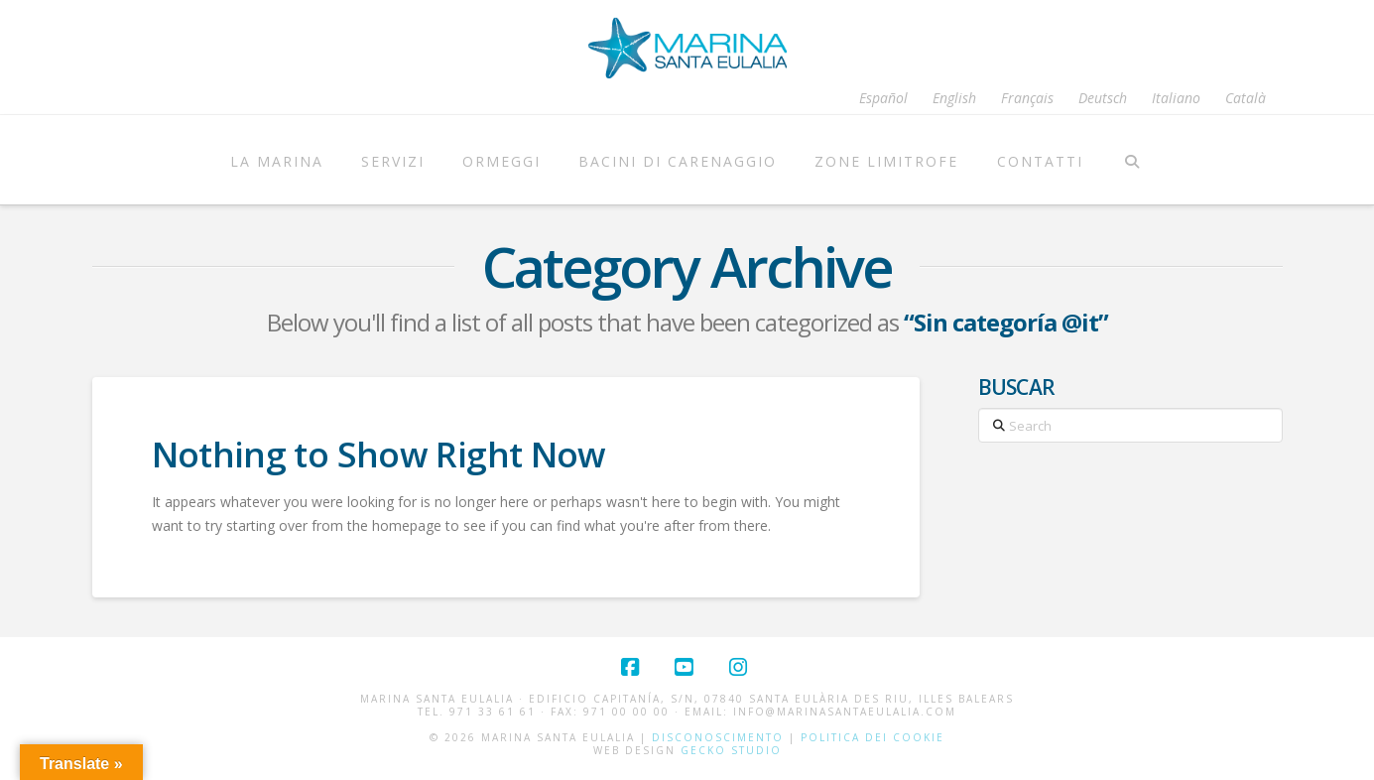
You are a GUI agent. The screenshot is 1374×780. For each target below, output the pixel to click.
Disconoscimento (718, 737)
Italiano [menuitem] (1176, 98)
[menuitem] (883, 98)
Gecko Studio (731, 750)
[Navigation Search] (1132, 159)
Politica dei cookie (872, 737)
